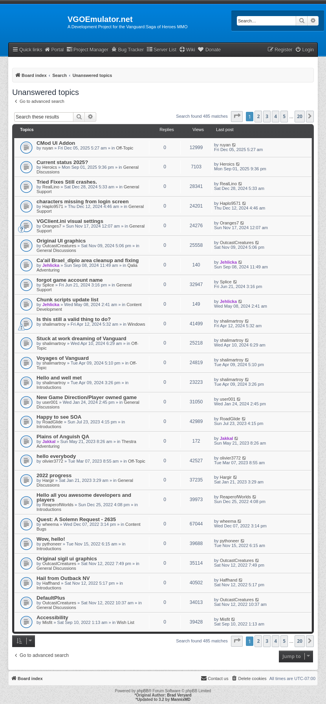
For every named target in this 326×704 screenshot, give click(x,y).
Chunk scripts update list (68, 300)
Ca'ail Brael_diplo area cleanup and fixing (88, 260)
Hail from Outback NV (63, 578)
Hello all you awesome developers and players (84, 497)
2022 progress (54, 475)
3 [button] (267, 116)
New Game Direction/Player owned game (87, 397)
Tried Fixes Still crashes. (67, 182)
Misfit (47, 622)
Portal (54, 50)
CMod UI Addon (56, 143)
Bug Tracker (127, 50)
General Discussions (56, 250)
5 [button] (284, 116)
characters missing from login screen (83, 201)
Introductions (49, 387)
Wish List (125, 622)
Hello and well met (59, 378)
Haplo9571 (52, 206)
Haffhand (51, 583)
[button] (237, 116)
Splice (48, 285)
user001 (50, 402)
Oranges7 (51, 226)
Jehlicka (50, 265)
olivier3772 (52, 461)
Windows (136, 324)
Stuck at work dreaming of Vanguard (81, 338)
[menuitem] (304, 50)
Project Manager (87, 50)
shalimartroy (54, 324)
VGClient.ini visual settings (70, 221)
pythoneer (52, 544)
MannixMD (180, 699)
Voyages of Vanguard (63, 358)
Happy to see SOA (59, 417)
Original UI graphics (61, 241)
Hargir (48, 480)
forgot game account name (70, 280)
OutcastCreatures (59, 245)
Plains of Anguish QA (63, 437)
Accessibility (52, 617)
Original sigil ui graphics (67, 559)
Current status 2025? (62, 162)
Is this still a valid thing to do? (74, 319)
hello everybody (56, 456)
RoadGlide (52, 421)
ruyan (47, 148)
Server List (161, 50)
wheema (50, 524)
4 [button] (275, 116)
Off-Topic (124, 148)
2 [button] (258, 116)
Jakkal (49, 441)
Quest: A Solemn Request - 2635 (76, 519)
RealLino (50, 186)
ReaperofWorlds (57, 504)
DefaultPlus (51, 598)
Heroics (49, 167)
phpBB (142, 691)
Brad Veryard (179, 695)
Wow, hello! (51, 539)
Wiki (187, 50)
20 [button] (299, 116)
